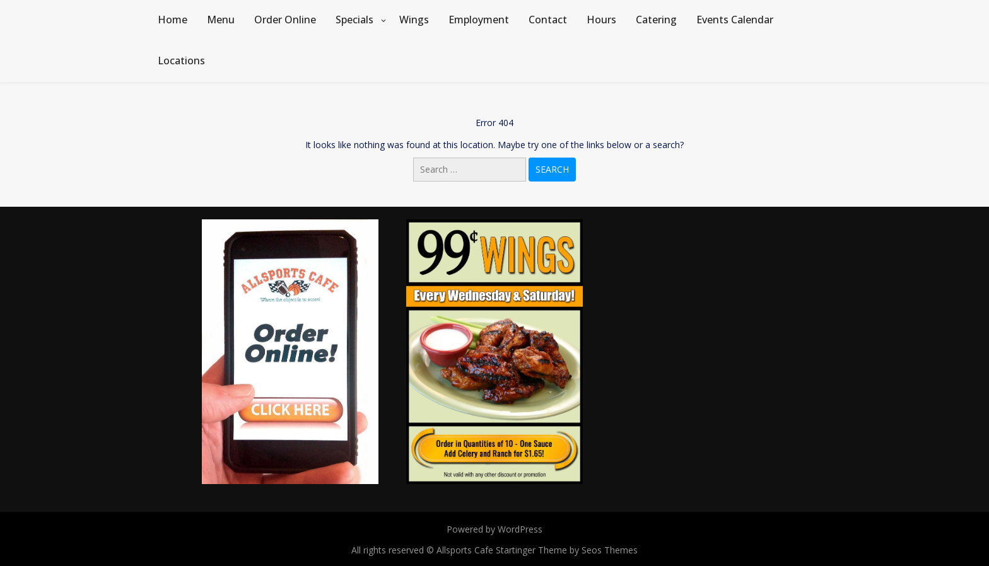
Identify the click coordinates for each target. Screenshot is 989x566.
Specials (354, 19)
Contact (548, 19)
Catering (656, 19)
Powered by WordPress (494, 529)
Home (172, 19)
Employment (478, 19)
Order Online (285, 19)
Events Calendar (734, 19)
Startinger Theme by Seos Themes (567, 550)
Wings (414, 19)
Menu (221, 19)
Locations (181, 60)
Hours (601, 19)
